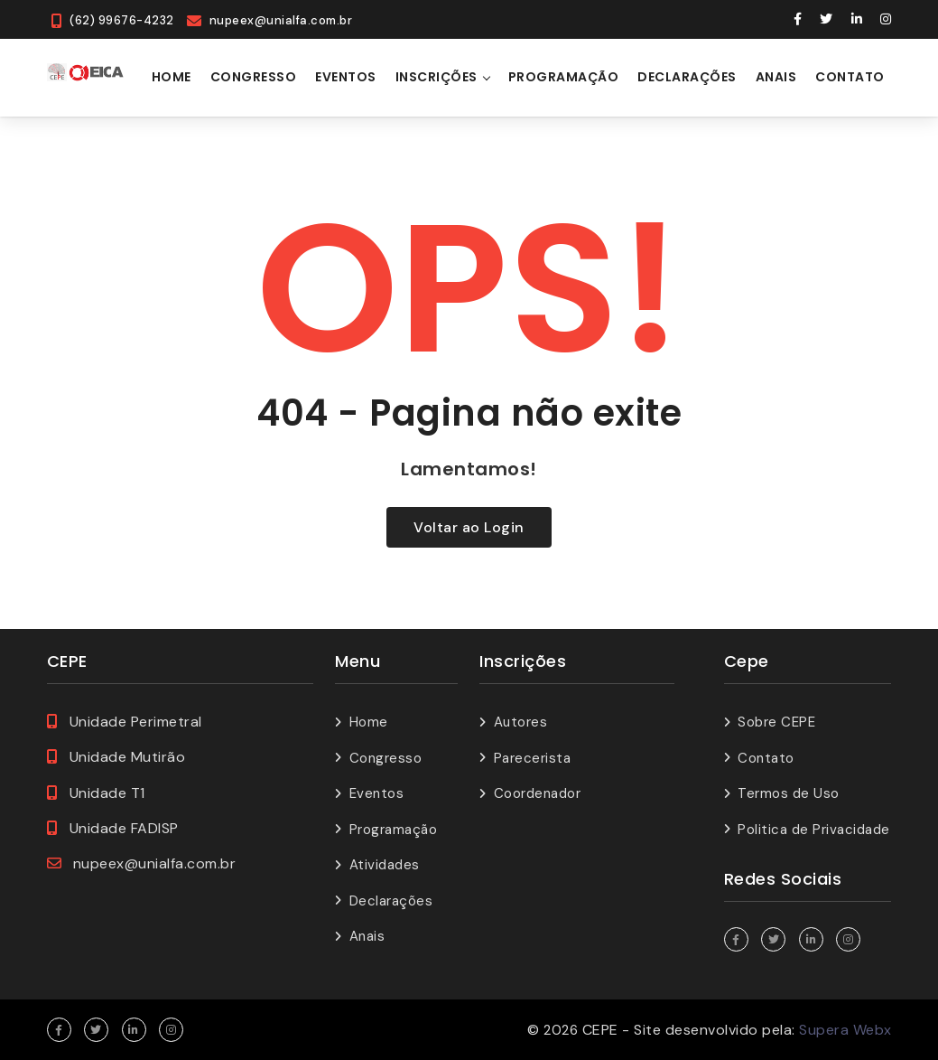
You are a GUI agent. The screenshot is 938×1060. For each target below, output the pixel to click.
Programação (563, 77)
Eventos (345, 77)
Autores (521, 722)
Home (171, 77)
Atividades (384, 865)
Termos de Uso (789, 793)
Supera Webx (845, 1029)
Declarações (687, 77)
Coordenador (537, 793)
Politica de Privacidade (814, 830)
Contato (850, 77)
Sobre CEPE (776, 722)
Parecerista (532, 758)
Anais (776, 77)
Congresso (253, 77)
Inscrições (436, 77)
